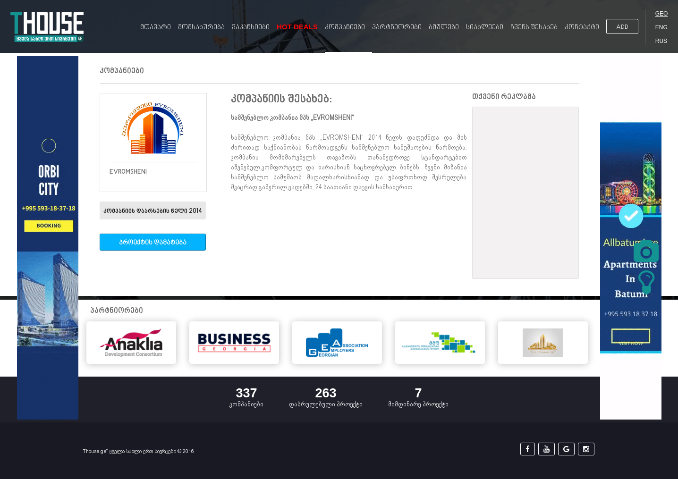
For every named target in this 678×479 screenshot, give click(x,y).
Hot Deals (297, 27)
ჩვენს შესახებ (534, 27)
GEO (661, 13)
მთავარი (155, 27)
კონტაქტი (582, 27)
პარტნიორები (397, 27)
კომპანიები (345, 27)
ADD (622, 27)
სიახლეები (484, 27)
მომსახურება (201, 27)
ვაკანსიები (251, 27)
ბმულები (444, 27)
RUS (661, 41)
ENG (661, 27)
